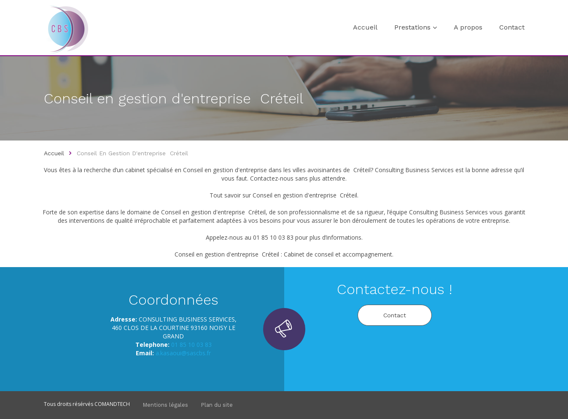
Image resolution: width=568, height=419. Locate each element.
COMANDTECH (112, 404)
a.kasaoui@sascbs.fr (183, 353)
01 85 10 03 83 (191, 345)
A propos (468, 27)
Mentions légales (165, 405)
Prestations (412, 27)
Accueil (365, 27)
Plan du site (217, 405)
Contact (512, 27)
